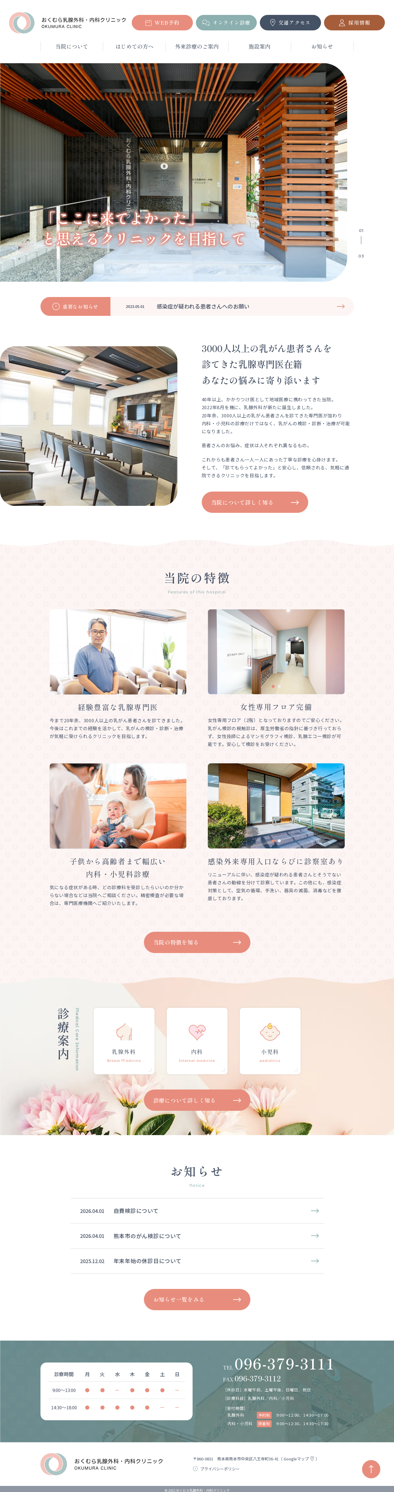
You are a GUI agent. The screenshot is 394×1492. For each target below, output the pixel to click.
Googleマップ (300, 1459)
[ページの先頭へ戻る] (371, 1469)
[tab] (273, 686)
